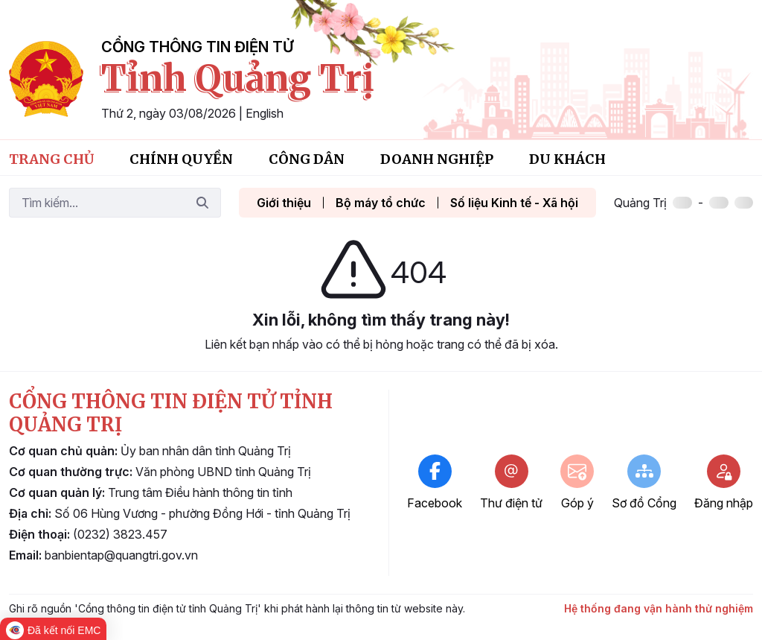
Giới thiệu (284, 203)
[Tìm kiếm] (97, 203)
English (265, 113)
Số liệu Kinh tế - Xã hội (514, 203)
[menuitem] (51, 157)
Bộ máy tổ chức (381, 203)
